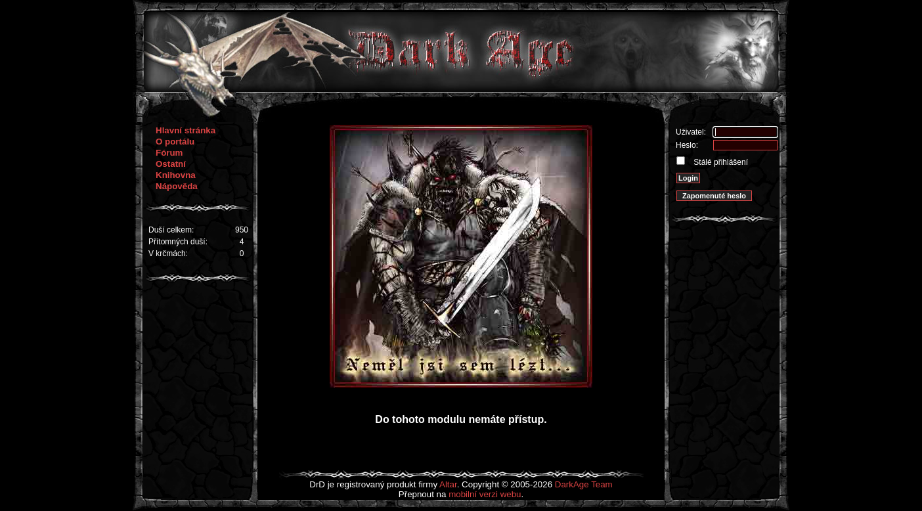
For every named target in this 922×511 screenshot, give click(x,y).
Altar (448, 484)
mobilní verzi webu (485, 494)
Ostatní (171, 164)
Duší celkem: (171, 229)
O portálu (175, 141)
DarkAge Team (584, 484)
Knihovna (176, 175)
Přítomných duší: (178, 241)
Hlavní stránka (185, 130)
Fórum (169, 153)
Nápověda (177, 186)
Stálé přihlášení (720, 162)
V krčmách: (168, 253)
